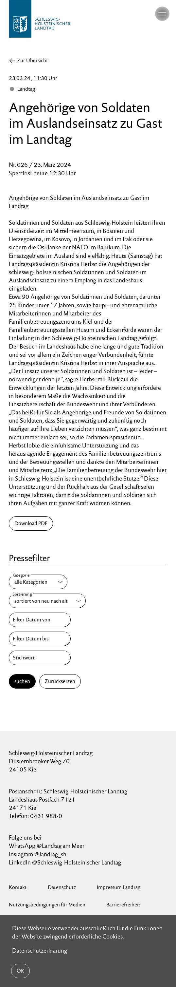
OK (20, 971)
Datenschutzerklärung (39, 950)
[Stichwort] (39, 658)
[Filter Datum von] (39, 620)
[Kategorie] (38, 582)
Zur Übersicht (32, 60)
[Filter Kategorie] (38, 582)
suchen (22, 681)
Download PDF (30, 523)
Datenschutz (62, 887)
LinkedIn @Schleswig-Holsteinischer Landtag (65, 862)
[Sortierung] (47, 601)
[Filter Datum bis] (39, 639)
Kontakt (18, 887)
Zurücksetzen (60, 681)
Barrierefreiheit (123, 905)
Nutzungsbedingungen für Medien (47, 905)
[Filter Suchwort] (39, 658)
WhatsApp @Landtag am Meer (46, 845)
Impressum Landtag (118, 887)
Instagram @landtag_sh (38, 854)
